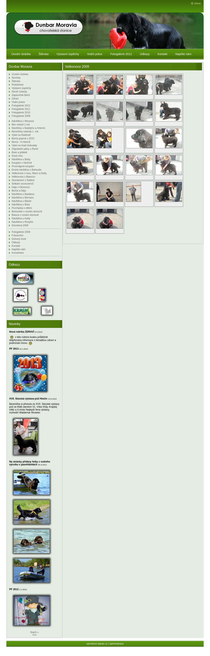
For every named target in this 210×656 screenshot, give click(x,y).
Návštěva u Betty (21, 159)
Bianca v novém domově (25, 215)
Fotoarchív (17, 235)
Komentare (18, 252)
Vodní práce (18, 102)
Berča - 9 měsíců (21, 142)
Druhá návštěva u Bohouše (26, 169)
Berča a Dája (19, 190)
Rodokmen (18, 84)
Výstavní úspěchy (21, 88)
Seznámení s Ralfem (23, 180)
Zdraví (15, 98)
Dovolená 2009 (20, 225)
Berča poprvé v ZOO (23, 138)
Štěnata (16, 81)
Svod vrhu (17, 155)
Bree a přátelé (19, 152)
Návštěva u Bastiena (23, 194)
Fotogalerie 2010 (21, 112)
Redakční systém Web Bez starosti (106, 652)
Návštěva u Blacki (21, 201)
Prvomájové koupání (23, 166)
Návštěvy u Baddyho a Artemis (28, 128)
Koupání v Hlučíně (22, 162)
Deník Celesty (19, 91)
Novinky (16, 77)
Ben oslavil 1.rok (21, 124)
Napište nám (18, 249)
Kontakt (16, 245)
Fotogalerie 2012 (21, 105)
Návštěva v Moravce (23, 121)
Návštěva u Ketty (21, 218)
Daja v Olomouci (21, 187)
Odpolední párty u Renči (25, 148)
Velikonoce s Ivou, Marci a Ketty (29, 173)
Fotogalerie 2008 (21, 232)
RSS (34, 635)
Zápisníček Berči (21, 95)
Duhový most (19, 238)
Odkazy (16, 242)
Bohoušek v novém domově (27, 211)
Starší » (34, 632)
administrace (117, 643)
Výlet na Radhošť (21, 135)
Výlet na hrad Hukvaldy (24, 145)
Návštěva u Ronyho (22, 222)
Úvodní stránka (20, 74)
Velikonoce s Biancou (23, 176)
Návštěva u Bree (21, 204)
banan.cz (103, 643)
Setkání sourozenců (22, 183)
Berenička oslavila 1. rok (25, 131)
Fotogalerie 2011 (21, 109)
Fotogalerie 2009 (21, 116)
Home (197, 3)
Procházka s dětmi (22, 208)
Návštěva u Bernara (22, 197)
